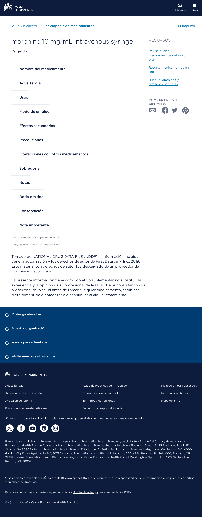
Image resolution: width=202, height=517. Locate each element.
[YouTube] (32, 428)
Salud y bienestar (24, 26)
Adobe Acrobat (85, 492)
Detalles (30, 481)
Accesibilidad (14, 385)
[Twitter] (9, 428)
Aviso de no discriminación (23, 393)
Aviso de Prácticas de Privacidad (105, 385)
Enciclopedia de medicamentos (68, 26)
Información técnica (175, 393)
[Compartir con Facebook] (163, 110)
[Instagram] (55, 428)
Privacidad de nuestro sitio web (26, 408)
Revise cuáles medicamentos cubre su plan (167, 55)
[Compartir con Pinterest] (186, 110)
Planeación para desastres (179, 385)
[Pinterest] (43, 428)
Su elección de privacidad (100, 393)
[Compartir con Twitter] (175, 110)
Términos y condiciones (99, 400)
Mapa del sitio (170, 400)
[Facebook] (20, 428)
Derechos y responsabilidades (103, 408)
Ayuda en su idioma (18, 400)
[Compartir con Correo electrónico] (152, 110)
